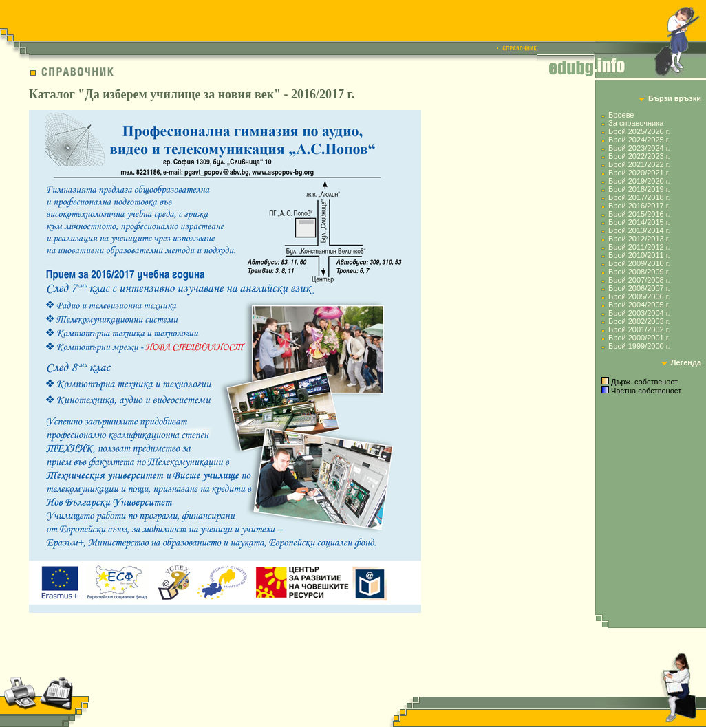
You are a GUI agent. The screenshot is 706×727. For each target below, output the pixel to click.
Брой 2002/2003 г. (639, 321)
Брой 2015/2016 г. (639, 214)
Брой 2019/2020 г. (639, 181)
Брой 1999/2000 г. (639, 346)
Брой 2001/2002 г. (639, 329)
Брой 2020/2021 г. (639, 173)
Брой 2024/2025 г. (639, 139)
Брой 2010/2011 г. (639, 255)
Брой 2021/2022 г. (639, 164)
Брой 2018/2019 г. (639, 189)
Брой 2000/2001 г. (639, 338)
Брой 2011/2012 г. (639, 247)
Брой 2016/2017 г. (639, 206)
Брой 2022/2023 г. (639, 156)
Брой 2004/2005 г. (639, 305)
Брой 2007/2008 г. (639, 280)
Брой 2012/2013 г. (639, 239)
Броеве (621, 115)
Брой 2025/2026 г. (639, 131)
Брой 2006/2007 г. (639, 288)
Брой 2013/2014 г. (639, 230)
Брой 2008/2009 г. (639, 272)
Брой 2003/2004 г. (639, 313)
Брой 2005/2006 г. (639, 296)
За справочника (635, 123)
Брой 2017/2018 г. (639, 197)
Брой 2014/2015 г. (639, 222)
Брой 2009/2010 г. (639, 263)
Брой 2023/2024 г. (639, 148)
